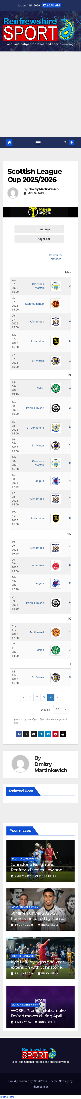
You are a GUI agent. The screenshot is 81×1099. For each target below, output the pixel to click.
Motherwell (37, 632)
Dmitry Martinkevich (43, 189)
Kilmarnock (37, 321)
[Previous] (23, 697)
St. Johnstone (35, 427)
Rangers (39, 480)
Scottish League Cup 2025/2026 (35, 175)
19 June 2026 (25, 924)
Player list (33, 238)
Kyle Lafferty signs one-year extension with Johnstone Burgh (37, 967)
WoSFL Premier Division (25, 907)
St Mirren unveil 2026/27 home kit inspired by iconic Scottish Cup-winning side (37, 918)
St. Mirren (38, 360)
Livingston (37, 341)
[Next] (57, 697)
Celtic (40, 388)
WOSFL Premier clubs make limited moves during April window (38, 1016)
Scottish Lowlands (23, 859)
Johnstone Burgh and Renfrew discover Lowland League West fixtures (36, 870)
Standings (33, 229)
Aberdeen (38, 565)
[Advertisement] (40, 94)
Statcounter (7, 1097)
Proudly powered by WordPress (28, 1081)
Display (45, 709)
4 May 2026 (23, 1022)
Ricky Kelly (45, 876)
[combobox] (60, 709)
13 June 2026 (25, 973)
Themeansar (40, 1086)
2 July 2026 (23, 876)
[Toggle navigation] (38, 143)
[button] (65, 142)
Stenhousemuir (34, 303)
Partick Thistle (35, 408)
